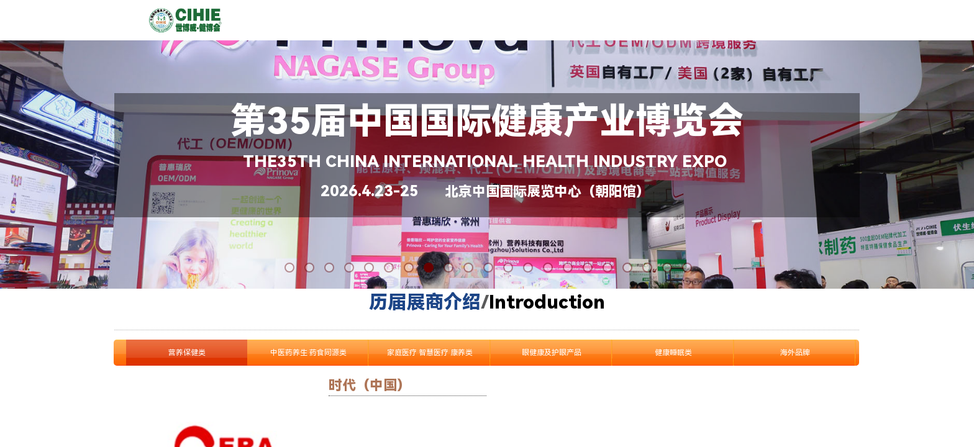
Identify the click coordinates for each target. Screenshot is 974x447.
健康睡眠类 (673, 352)
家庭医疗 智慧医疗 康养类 (430, 352)
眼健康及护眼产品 (551, 352)
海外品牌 (795, 352)
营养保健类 (187, 352)
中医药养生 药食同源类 (308, 352)
